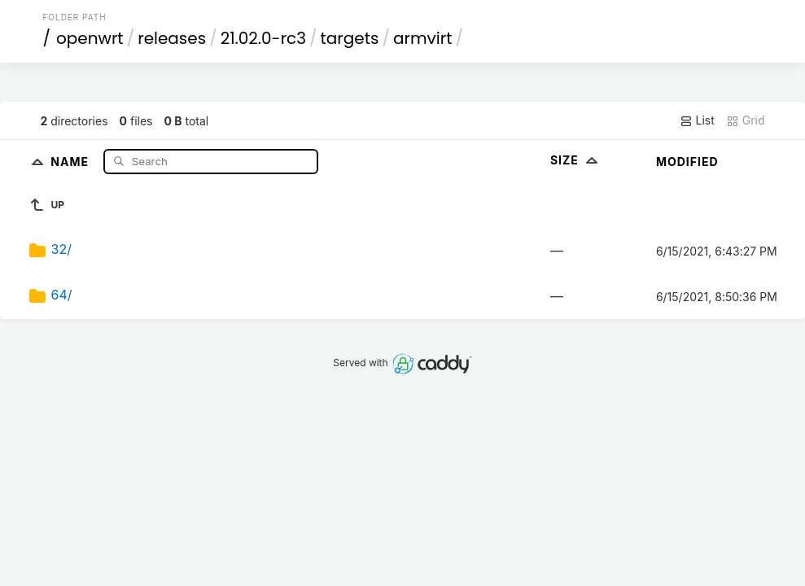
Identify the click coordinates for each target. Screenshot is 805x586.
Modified (687, 161)
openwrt (90, 38)
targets (350, 38)
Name (71, 161)
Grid (745, 120)
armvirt (422, 38)
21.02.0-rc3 (263, 38)
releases (172, 38)
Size (576, 160)
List (697, 120)
